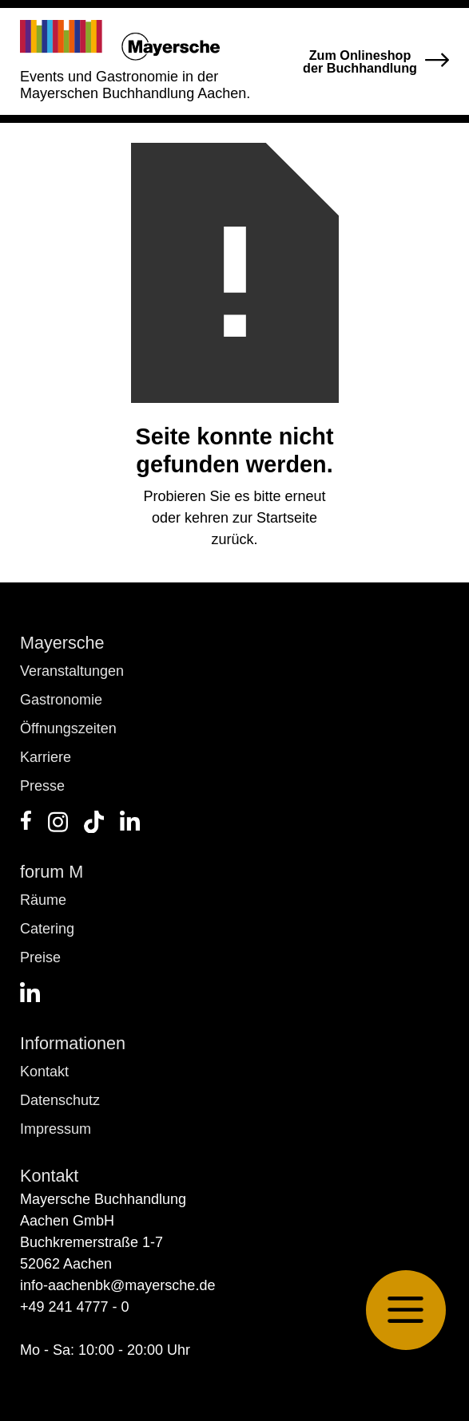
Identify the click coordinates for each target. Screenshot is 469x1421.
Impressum (55, 1129)
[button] (406, 1310)
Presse (42, 786)
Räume (43, 900)
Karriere (45, 757)
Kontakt (44, 1072)
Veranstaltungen (72, 671)
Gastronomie (61, 700)
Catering (47, 929)
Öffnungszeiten (68, 728)
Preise (40, 957)
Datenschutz (60, 1100)
